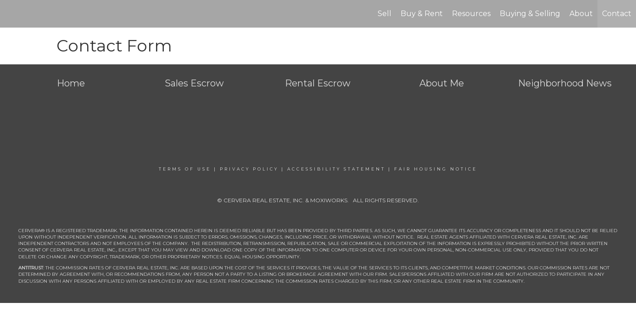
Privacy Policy (249, 168)
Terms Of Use (185, 168)
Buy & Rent (422, 13)
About (581, 13)
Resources (471, 13)
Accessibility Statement (336, 168)
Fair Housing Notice (435, 168)
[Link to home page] (12, 14)
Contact (616, 13)
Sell (384, 13)
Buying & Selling (530, 13)
